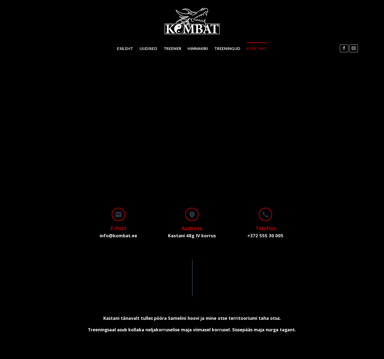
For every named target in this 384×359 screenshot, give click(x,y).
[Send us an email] (353, 48)
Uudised (148, 48)
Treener (172, 48)
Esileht (125, 48)
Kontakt (257, 48)
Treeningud (227, 48)
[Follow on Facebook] (344, 48)
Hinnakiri (198, 48)
